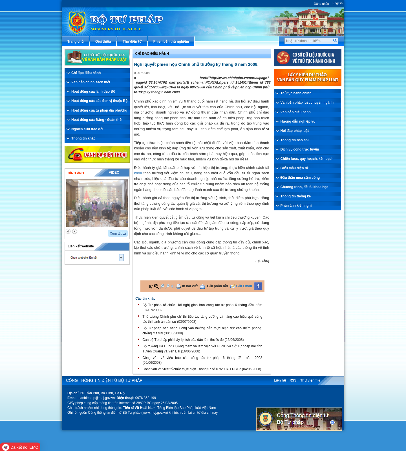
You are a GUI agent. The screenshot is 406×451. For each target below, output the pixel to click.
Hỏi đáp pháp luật (295, 131)
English (337, 3)
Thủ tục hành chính (296, 93)
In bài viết (190, 286)
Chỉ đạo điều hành (86, 73)
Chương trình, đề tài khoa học (304, 187)
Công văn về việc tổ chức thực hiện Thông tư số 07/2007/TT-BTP (191, 369)
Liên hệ (280, 380)
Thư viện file (310, 380)
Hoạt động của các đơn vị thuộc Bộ (99, 101)
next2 (74, 231)
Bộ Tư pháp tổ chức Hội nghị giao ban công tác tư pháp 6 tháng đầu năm (202, 305)
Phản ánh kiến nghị (296, 206)
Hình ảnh (76, 173)
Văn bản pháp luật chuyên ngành (307, 102)
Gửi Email (244, 286)
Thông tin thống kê (296, 196)
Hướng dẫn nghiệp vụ (298, 121)
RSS (293, 380)
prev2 (68, 231)
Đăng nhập (321, 3)
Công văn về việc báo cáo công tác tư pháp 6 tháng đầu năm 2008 (202, 358)
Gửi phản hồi (217, 286)
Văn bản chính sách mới (90, 82)
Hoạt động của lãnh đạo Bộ (93, 91)
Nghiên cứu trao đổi (87, 129)
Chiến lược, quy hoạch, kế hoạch (307, 159)
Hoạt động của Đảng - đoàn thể (96, 120)
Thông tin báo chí (295, 140)
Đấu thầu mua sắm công (300, 178)
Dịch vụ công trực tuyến (300, 149)
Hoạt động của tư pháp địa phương (99, 110)
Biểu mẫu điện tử (294, 168)
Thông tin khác (83, 138)
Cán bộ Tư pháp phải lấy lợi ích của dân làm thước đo (183, 340)
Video (114, 173)
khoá (138, 173)
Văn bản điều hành (296, 112)
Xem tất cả (118, 234)
